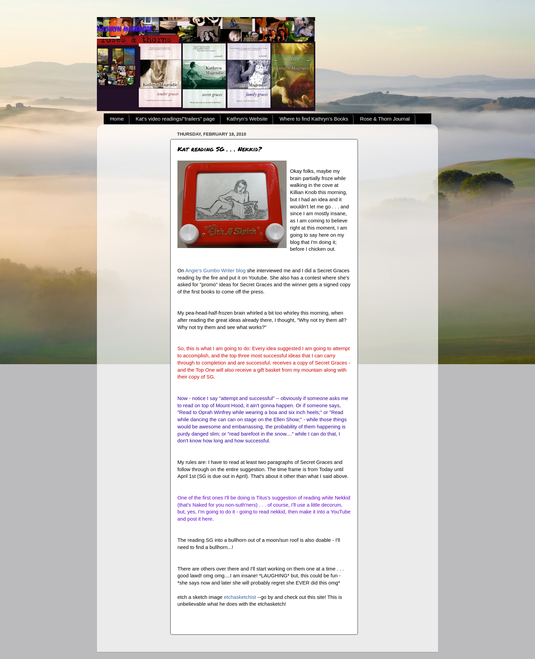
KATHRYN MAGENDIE (124, 29)
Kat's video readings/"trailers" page (175, 119)
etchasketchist (240, 597)
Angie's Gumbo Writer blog (216, 270)
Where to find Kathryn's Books (313, 119)
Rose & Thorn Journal (385, 119)
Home (117, 119)
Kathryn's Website (247, 119)
